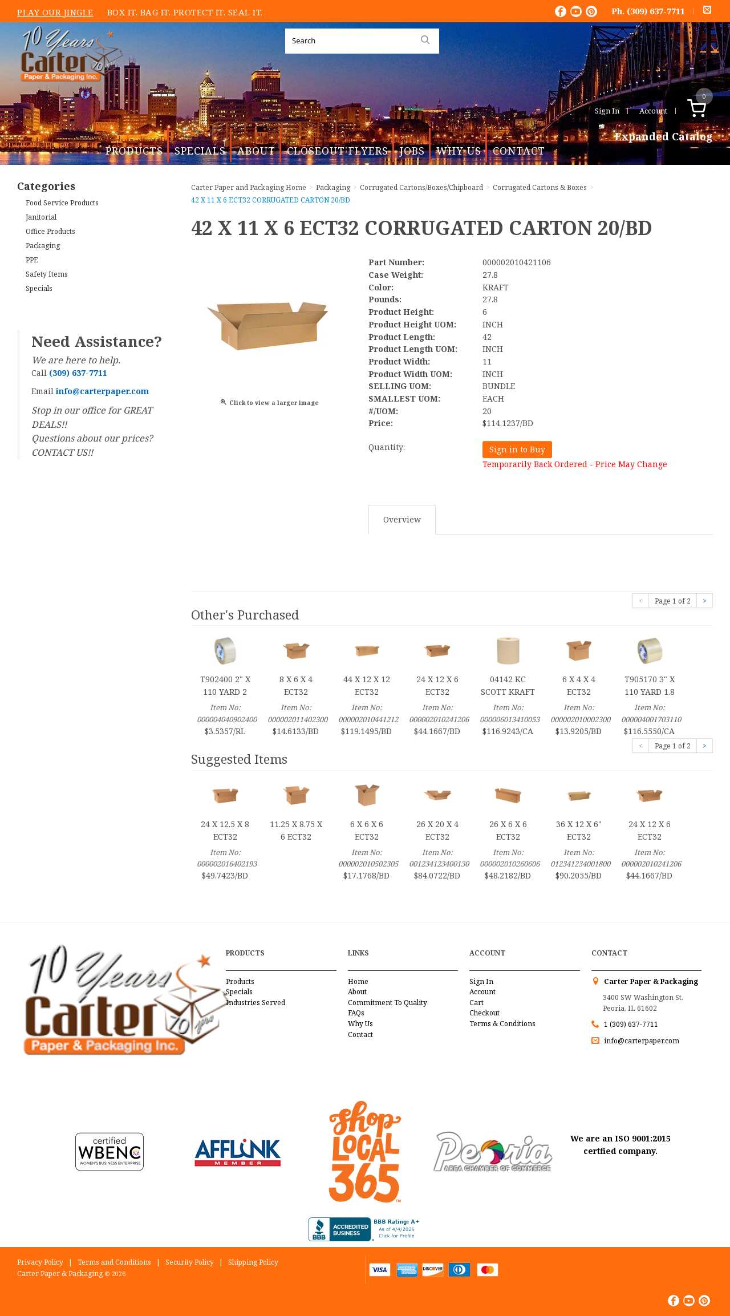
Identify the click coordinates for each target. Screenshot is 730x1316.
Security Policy (189, 1262)
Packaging (43, 245)
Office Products (50, 231)
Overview (402, 519)
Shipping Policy (253, 1262)
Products (134, 150)
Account (653, 111)
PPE (32, 260)
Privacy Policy (40, 1262)
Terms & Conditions (502, 1023)
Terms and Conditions (114, 1262)
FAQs (356, 1013)
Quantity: (386, 447)
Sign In (607, 111)
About (256, 150)
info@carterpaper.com (640, 1041)
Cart (476, 1002)
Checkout (484, 1013)
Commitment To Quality (387, 1002)
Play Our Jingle (55, 12)
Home (358, 981)
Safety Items (47, 274)
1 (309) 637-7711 (631, 1024)
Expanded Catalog (664, 137)
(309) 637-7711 (656, 11)
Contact (519, 150)
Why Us (458, 150)
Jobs (412, 150)
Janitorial (41, 217)
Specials (200, 150)
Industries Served (255, 1002)
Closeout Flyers (337, 150)
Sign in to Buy (517, 449)
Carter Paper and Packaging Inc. (69, 90)
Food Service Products (62, 203)
